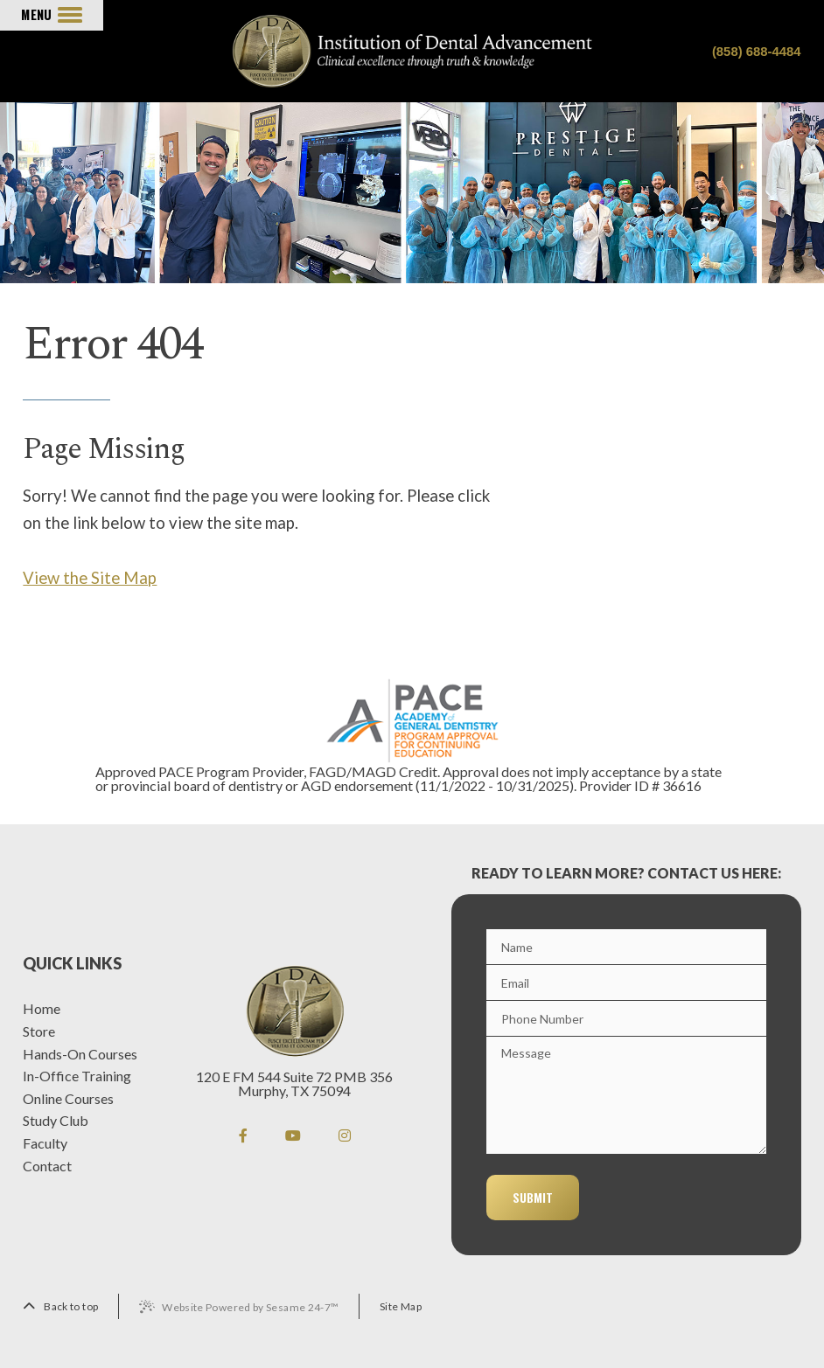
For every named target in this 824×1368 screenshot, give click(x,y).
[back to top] (60, 1306)
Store (39, 1031)
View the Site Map (90, 577)
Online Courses (68, 1099)
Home (41, 1009)
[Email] (626, 982)
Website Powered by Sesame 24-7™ (250, 1307)
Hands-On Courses (80, 1054)
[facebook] (243, 1134)
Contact (47, 1166)
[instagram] (345, 1134)
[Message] (626, 1095)
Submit (533, 1197)
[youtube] (293, 1134)
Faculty (45, 1143)
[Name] (626, 946)
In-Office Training (77, 1076)
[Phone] (626, 1018)
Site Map (401, 1306)
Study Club (55, 1121)
